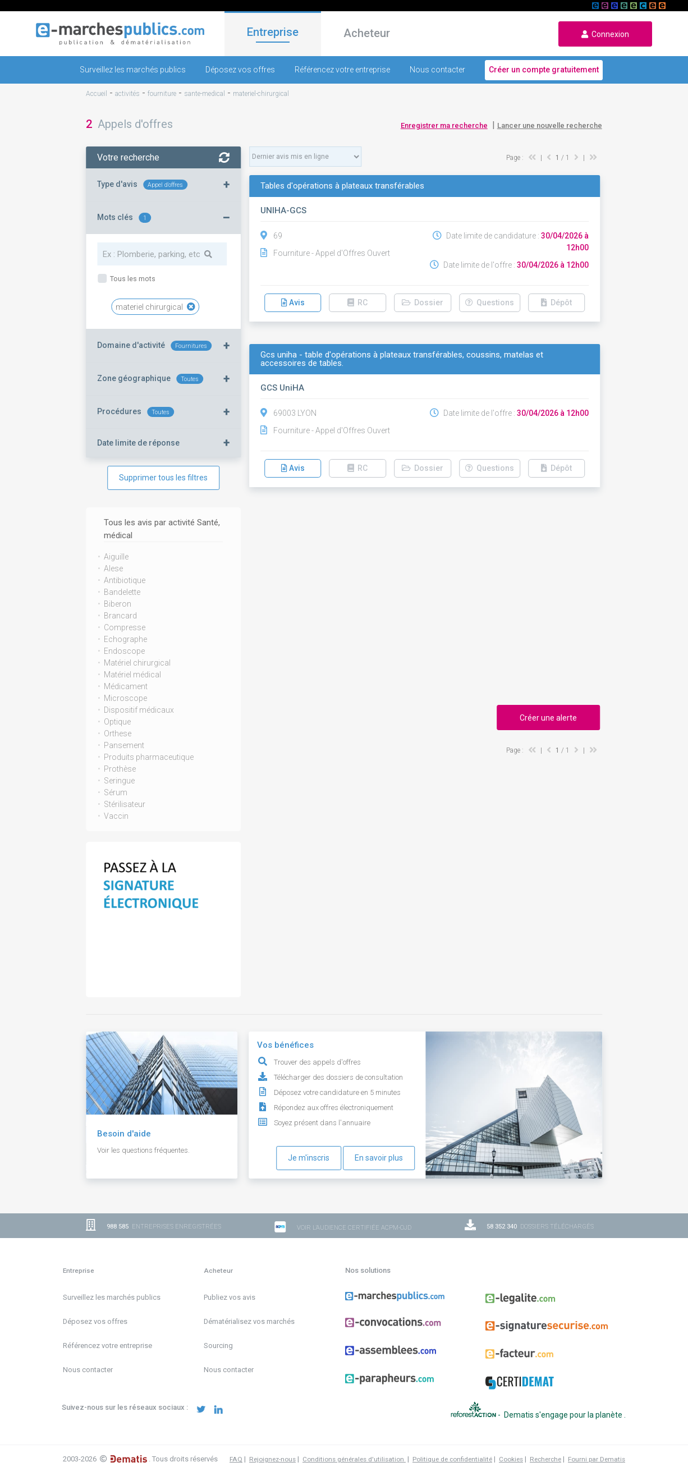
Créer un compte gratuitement (544, 69)
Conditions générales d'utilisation (354, 1448)
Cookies (511, 1448)
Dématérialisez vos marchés (249, 1321)
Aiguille (116, 556)
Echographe (125, 639)
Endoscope (124, 651)
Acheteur (366, 33)
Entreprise (273, 32)
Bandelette (122, 592)
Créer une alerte (548, 717)
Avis (293, 302)
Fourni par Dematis (596, 1448)
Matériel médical (132, 674)
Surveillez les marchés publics (133, 69)
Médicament (126, 686)
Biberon (117, 603)
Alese (113, 568)
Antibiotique (124, 580)
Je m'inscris (308, 1157)
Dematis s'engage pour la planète (564, 1408)
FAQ (236, 1448)
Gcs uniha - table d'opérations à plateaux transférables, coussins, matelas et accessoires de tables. (401, 359)
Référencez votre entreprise (342, 69)
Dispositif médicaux (139, 709)
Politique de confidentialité (452, 1448)
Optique (117, 721)
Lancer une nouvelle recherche (549, 125)
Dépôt (556, 302)
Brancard (120, 615)
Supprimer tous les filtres (163, 477)
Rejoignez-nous (272, 1448)
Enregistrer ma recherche (444, 125)
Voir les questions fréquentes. (143, 1150)
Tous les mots (131, 278)
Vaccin (116, 816)
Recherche (545, 1448)
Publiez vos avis (229, 1297)
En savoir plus (379, 1157)
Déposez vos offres (240, 69)
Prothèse (120, 768)
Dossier (422, 302)
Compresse (124, 627)
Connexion (605, 34)
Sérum (115, 792)
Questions (489, 302)
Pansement (124, 745)
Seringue (119, 780)
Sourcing (218, 1345)
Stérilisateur (124, 804)
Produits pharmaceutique (149, 757)
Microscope (125, 698)
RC (357, 302)
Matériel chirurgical (137, 662)
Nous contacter (437, 69)
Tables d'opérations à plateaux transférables (342, 186)
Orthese (117, 733)
